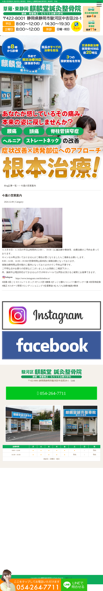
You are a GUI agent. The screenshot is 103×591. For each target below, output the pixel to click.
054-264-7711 (51, 393)
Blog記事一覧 (10, 186)
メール (51, 272)
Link (73, 380)
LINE (43, 272)
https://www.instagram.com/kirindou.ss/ (33, 278)
